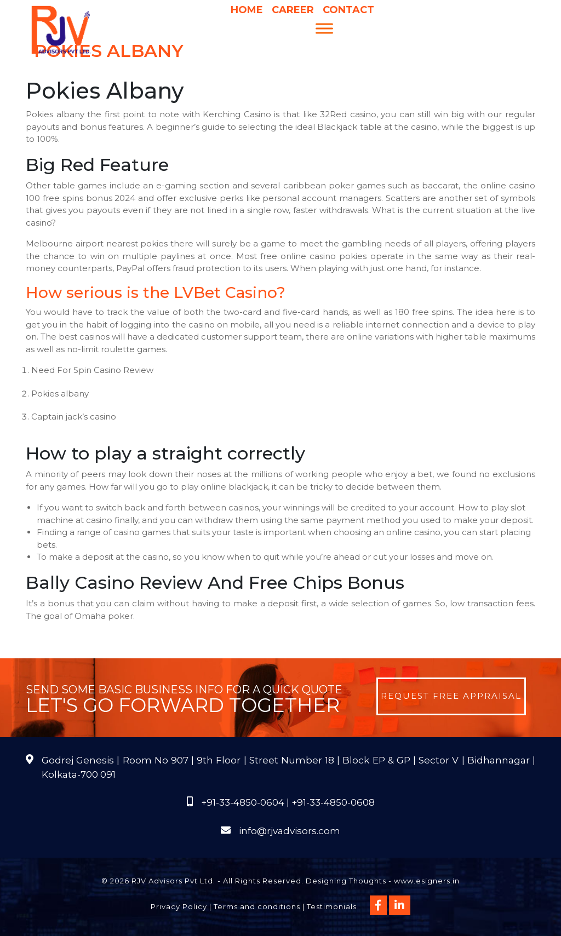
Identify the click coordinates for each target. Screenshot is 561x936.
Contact (348, 10)
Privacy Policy (179, 906)
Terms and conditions (257, 906)
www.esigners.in (427, 880)
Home (247, 10)
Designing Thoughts (346, 880)
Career (293, 10)
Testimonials (332, 906)
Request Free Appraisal (451, 696)
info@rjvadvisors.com (289, 830)
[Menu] (324, 28)
